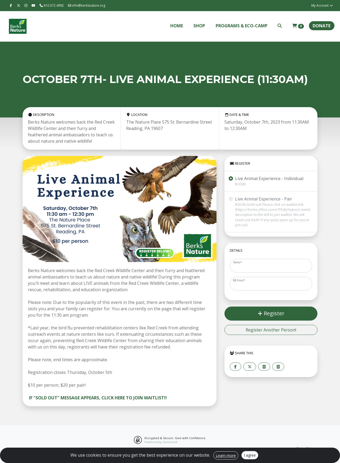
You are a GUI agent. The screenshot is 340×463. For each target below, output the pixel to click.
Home (176, 26)
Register (271, 313)
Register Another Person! (271, 330)
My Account (322, 5)
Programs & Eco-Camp (241, 26)
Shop (199, 26)
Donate (321, 26)
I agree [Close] (250, 455)
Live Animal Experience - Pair (274, 212)
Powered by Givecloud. (161, 442)
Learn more (226, 455)
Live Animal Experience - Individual (269, 181)
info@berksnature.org (86, 5)
